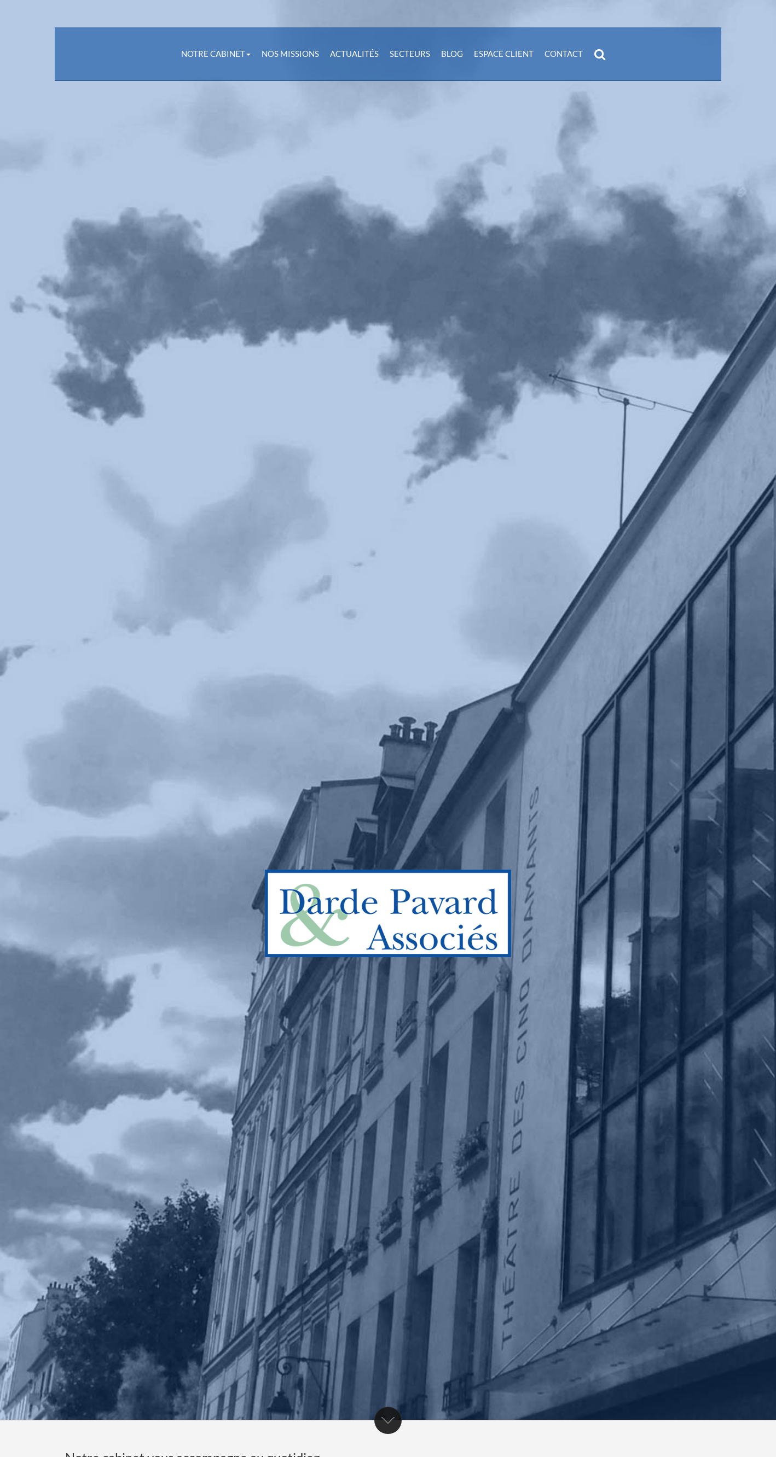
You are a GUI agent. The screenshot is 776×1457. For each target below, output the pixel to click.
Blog (452, 54)
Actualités (354, 54)
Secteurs (410, 54)
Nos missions (290, 54)
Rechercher (602, 54)
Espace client (504, 54)
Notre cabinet (216, 54)
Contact (564, 54)
